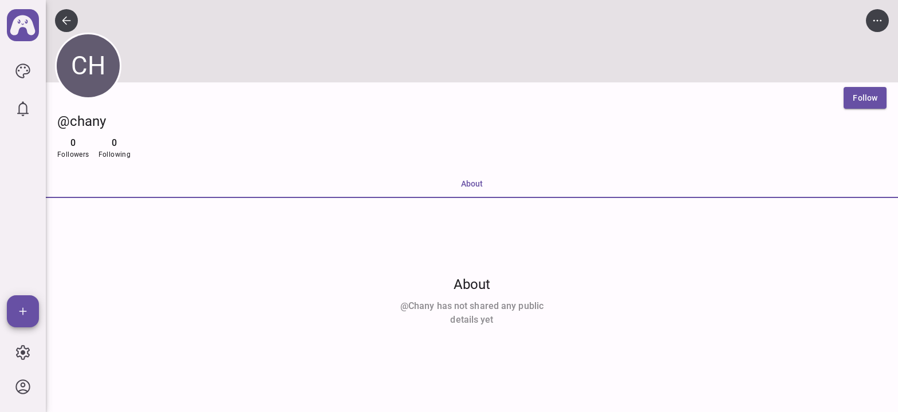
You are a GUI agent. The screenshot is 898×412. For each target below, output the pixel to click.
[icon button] (23, 71)
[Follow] (865, 98)
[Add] (23, 311)
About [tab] (472, 183)
